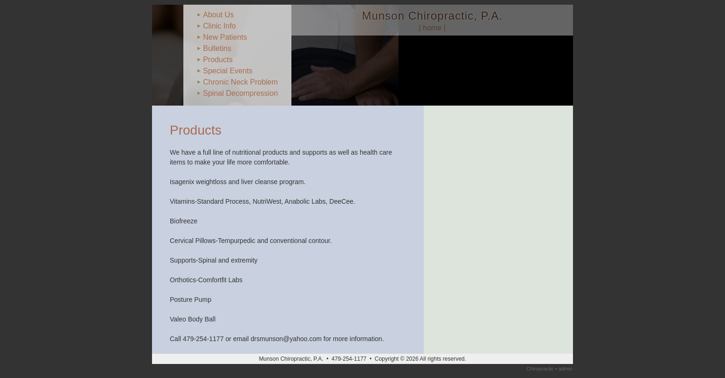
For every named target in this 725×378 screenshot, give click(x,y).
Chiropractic (540, 368)
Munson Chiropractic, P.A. (432, 15)
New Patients (225, 37)
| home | (432, 28)
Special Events (228, 71)
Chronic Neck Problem (240, 82)
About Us (218, 15)
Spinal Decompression (240, 93)
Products (217, 60)
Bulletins (217, 48)
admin (565, 368)
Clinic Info (219, 26)
